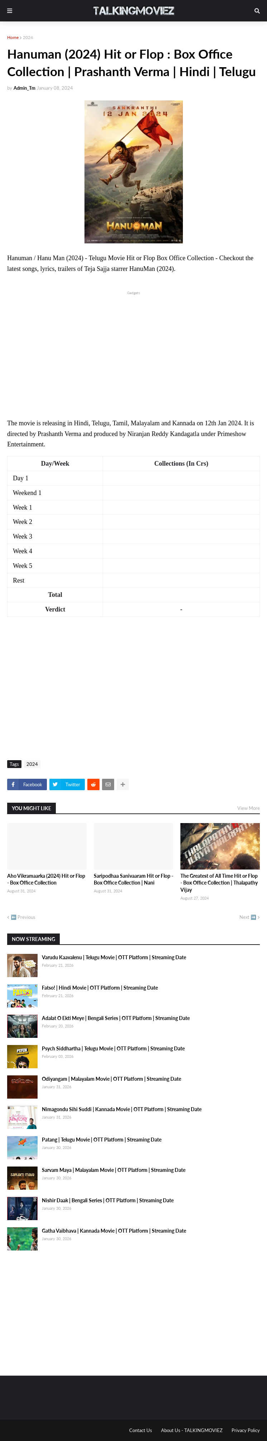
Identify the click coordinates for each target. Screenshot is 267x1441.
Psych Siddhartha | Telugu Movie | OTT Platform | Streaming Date (113, 1048)
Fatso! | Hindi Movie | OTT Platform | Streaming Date (100, 988)
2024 (28, 37)
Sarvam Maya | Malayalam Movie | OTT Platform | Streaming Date (113, 1170)
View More (248, 808)
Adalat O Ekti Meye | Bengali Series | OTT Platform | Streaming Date (116, 1018)
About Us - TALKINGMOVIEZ (192, 1430)
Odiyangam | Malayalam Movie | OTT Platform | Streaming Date (111, 1079)
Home (13, 37)
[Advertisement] (133, 346)
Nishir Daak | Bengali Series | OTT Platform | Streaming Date (108, 1200)
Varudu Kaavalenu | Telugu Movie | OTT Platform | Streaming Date (114, 957)
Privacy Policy (246, 1430)
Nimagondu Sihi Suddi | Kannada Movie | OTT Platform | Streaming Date (122, 1109)
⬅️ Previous (23, 917)
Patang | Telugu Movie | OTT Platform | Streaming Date (101, 1140)
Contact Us (140, 1430)
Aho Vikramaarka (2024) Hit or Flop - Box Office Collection (46, 879)
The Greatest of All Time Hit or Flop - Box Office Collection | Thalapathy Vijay (219, 883)
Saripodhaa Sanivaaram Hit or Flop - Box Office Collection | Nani (133, 879)
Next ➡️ (247, 917)
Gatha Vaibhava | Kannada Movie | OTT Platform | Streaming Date (114, 1231)
